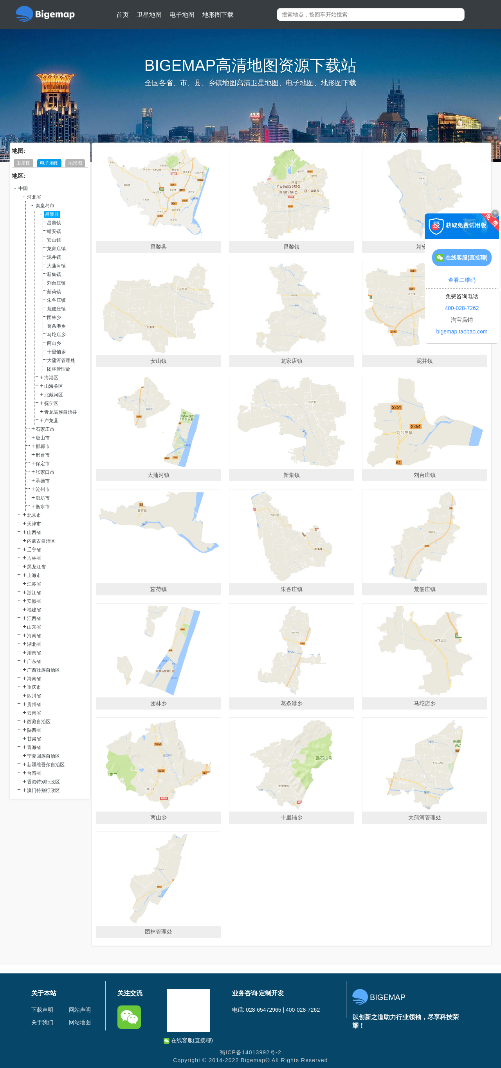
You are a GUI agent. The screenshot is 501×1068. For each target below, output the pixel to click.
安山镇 (54, 240)
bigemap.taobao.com (462, 331)
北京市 (34, 515)
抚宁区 (51, 403)
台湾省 (34, 773)
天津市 (34, 524)
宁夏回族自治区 (43, 756)
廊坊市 (43, 498)
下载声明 (42, 1010)
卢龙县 (51, 420)
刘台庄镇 (56, 283)
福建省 (34, 610)
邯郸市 (43, 446)
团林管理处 (58, 369)
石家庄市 (45, 429)
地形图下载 (218, 14)
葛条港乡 (56, 326)
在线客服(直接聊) (188, 1040)
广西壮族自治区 (43, 670)
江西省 (34, 618)
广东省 (34, 661)
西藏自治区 (38, 721)
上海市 (34, 575)
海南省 (34, 678)
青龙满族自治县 (60, 412)
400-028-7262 (462, 308)
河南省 (34, 635)
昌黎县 (52, 214)
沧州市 (43, 489)
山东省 (34, 627)
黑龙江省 (36, 567)
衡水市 (43, 506)
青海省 (34, 747)
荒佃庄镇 (56, 309)
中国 (23, 188)
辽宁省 (34, 549)
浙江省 (34, 592)
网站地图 (80, 1022)
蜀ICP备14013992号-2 (250, 1052)
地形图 (75, 163)
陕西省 (34, 730)
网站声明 (80, 1010)
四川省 (34, 696)
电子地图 (182, 14)
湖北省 (34, 644)
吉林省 (34, 558)
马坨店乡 (56, 334)
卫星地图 (149, 14)
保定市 (43, 463)
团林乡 (54, 317)
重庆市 (34, 687)
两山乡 (54, 343)
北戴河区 (53, 395)
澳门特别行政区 (43, 790)
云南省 (34, 713)
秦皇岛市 (45, 205)
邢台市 (43, 455)
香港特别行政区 (43, 782)
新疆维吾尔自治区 (46, 764)
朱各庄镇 (56, 300)
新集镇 (54, 274)
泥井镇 (54, 257)
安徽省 (34, 601)
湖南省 (34, 653)
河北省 (34, 197)
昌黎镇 (54, 223)
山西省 (34, 532)
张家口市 (45, 472)
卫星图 (23, 163)
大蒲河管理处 (61, 360)
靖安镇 (54, 231)
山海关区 (53, 386)
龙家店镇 (56, 248)
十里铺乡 (56, 352)
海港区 (51, 377)
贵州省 (34, 704)
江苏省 (34, 584)
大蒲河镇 (56, 266)
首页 (122, 14)
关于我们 (42, 1022)
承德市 (43, 481)
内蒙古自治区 (41, 541)
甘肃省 (34, 739)
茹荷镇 (54, 291)
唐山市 (43, 438)
